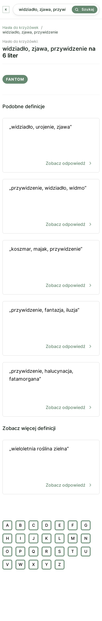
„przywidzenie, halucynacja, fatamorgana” (51, 389)
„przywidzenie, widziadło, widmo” (51, 206)
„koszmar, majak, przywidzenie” (51, 267)
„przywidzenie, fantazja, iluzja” (51, 328)
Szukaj (84, 9)
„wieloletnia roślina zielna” (51, 467)
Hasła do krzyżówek (20, 27)
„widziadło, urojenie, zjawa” (51, 145)
